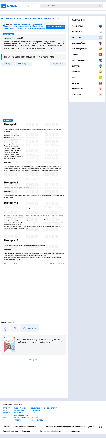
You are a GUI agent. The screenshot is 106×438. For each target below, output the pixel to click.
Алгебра (87, 54)
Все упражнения (58, 64)
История (87, 83)
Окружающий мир (87, 48)
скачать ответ (10, 263)
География (87, 66)
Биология (87, 71)
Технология (87, 94)
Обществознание (87, 60)
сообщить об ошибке (55, 263)
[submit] (100, 6)
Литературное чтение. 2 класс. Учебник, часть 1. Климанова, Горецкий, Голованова (24, 27)
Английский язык (87, 43)
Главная (6, 408)
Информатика (87, 88)
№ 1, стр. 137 (8, 64)
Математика (87, 31)
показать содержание (56, 26)
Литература (87, 37)
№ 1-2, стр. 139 (23, 64)
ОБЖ (87, 77)
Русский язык (87, 26)
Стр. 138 (17, 25)
